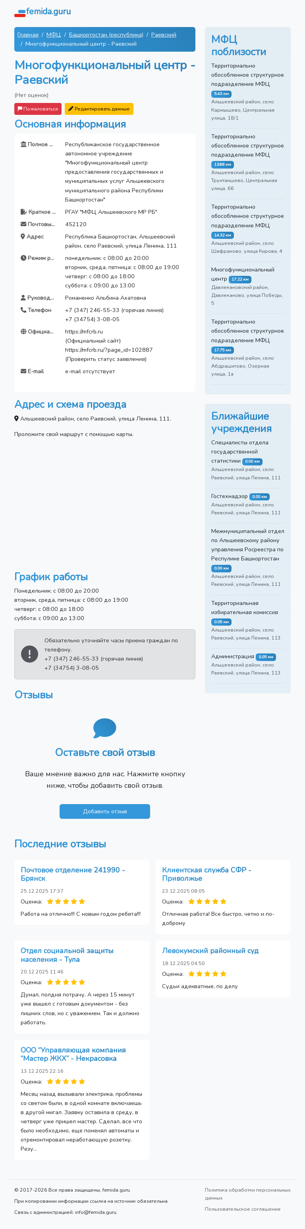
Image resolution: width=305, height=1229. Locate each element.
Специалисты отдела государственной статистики (239, 451)
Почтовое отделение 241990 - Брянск (73, 874)
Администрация (232, 656)
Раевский (163, 35)
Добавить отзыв (105, 811)
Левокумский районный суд (210, 951)
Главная (28, 35)
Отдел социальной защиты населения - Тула (67, 955)
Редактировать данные (99, 108)
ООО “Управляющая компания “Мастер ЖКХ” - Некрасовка (73, 1054)
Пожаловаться (38, 108)
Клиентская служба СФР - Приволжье (206, 874)
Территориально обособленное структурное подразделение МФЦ (247, 75)
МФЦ (53, 35)
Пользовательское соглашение (243, 1209)
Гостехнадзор (229, 496)
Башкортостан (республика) (106, 35)
